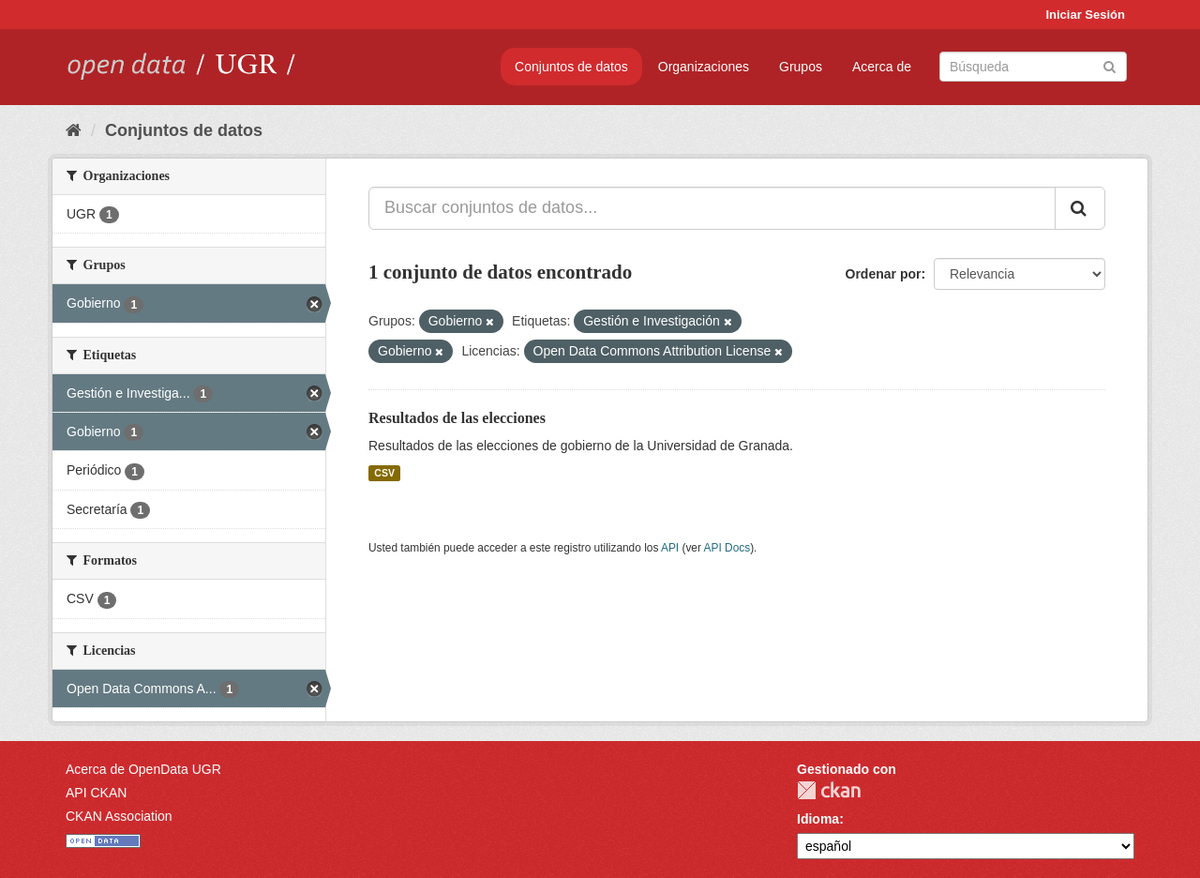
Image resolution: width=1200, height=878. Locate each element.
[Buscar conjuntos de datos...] (712, 208)
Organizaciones (703, 66)
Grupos (800, 66)
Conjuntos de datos (571, 66)
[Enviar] (1110, 65)
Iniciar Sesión (1085, 15)
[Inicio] (74, 130)
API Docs (727, 547)
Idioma (818, 818)
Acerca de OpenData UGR (143, 769)
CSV (384, 472)
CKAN (829, 790)
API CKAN (96, 792)
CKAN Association (119, 816)
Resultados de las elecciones (457, 418)
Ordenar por (884, 273)
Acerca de (881, 66)
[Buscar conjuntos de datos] (1033, 67)
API (670, 547)
